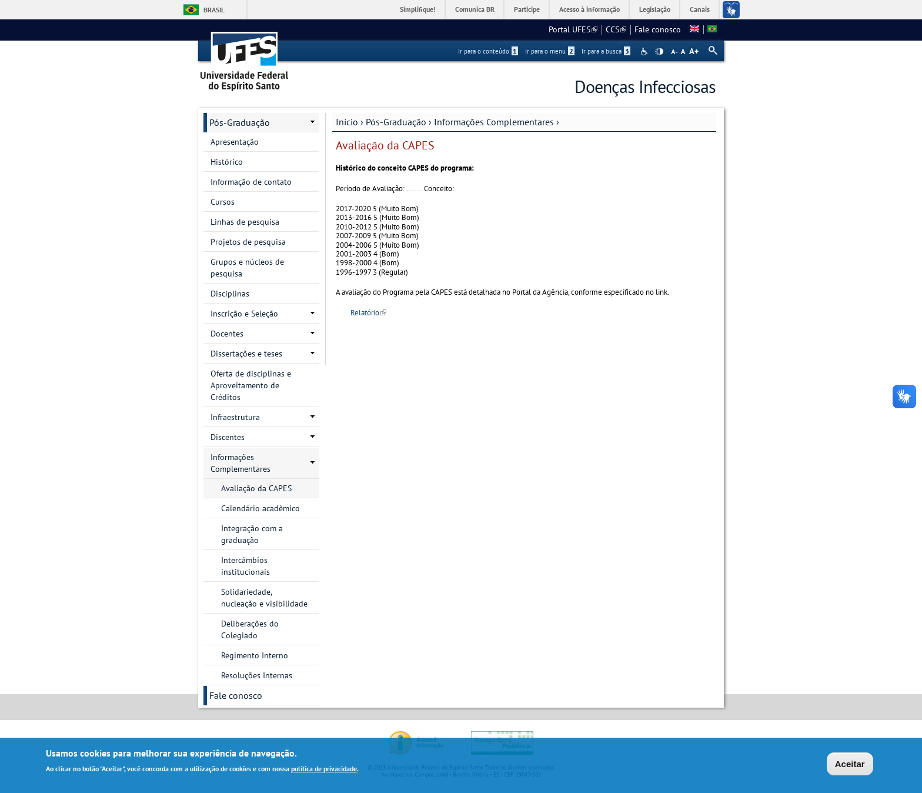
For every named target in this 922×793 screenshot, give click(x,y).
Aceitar (850, 766)
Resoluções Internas (256, 675)
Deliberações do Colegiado (250, 629)
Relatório (368, 313)
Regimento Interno (254, 655)
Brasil (214, 9)
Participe (527, 9)
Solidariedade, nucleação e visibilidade (264, 598)
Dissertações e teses (246, 353)
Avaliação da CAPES (256, 488)
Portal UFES (573, 29)
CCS (616, 29)
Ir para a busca (606, 51)
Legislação (654, 9)
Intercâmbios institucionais (245, 566)
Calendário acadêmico (260, 508)
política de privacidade (324, 771)
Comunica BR (475, 9)
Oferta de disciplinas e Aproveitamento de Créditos (251, 385)
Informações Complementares (494, 122)
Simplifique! (418, 9)
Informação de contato (251, 181)
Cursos (223, 201)
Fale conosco (657, 29)
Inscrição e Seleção (244, 313)
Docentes (227, 333)
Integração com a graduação (252, 534)
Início (347, 122)
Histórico (227, 161)
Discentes (228, 437)
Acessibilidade (645, 51)
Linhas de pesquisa (245, 221)
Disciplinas (230, 293)
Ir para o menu (549, 51)
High (659, 52)
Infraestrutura (235, 417)
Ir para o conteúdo (488, 51)
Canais (700, 9)
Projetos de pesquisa (248, 241)
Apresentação (235, 141)
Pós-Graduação (396, 122)
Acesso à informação (589, 9)
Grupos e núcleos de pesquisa (247, 267)
